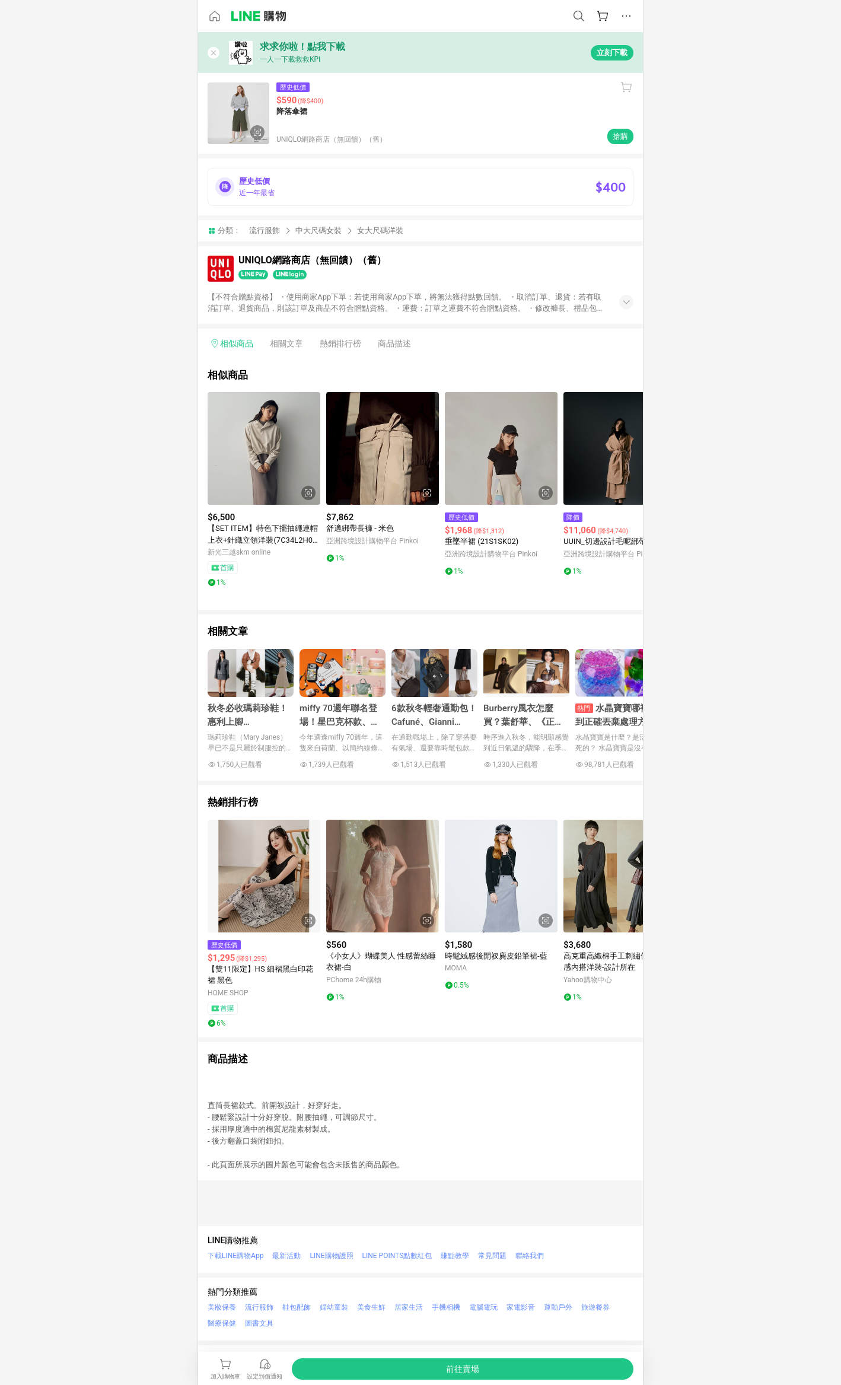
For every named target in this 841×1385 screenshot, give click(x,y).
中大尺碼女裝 (318, 230)
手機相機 (446, 1307)
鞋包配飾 (296, 1307)
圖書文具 (259, 1323)
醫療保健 (222, 1323)
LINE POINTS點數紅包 (397, 1256)
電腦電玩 (483, 1307)
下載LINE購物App (235, 1256)
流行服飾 (264, 230)
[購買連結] (462, 1369)
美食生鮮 (371, 1307)
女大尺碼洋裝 (380, 230)
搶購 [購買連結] (620, 136)
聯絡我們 (529, 1256)
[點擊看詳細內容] (264, 448)
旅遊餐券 (595, 1307)
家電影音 (520, 1307)
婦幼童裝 (334, 1307)
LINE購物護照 (331, 1256)
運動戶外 (558, 1307)
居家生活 (408, 1307)
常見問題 (492, 1256)
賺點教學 (455, 1256)
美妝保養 (222, 1307)
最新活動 (286, 1256)
